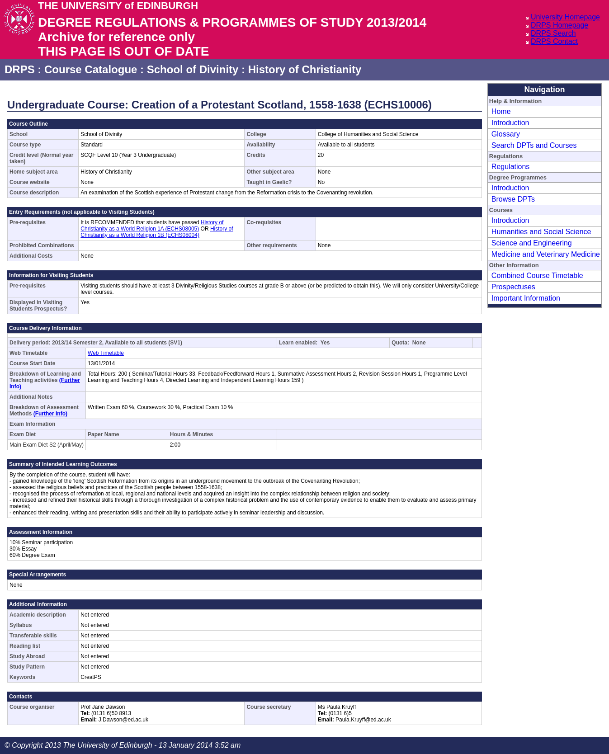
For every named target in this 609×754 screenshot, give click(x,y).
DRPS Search (553, 33)
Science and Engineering (531, 243)
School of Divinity (193, 69)
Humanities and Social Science (541, 232)
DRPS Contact (554, 41)
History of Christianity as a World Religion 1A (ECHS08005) (151, 225)
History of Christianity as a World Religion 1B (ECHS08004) (156, 232)
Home (501, 111)
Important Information (525, 298)
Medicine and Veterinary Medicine (545, 254)
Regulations (510, 166)
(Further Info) (50, 413)
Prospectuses (513, 287)
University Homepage (565, 17)
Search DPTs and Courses (534, 145)
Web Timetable (106, 353)
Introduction (510, 123)
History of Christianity (305, 69)
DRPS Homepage (559, 25)
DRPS (20, 69)
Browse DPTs (513, 199)
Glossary (505, 134)
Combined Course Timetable (537, 275)
